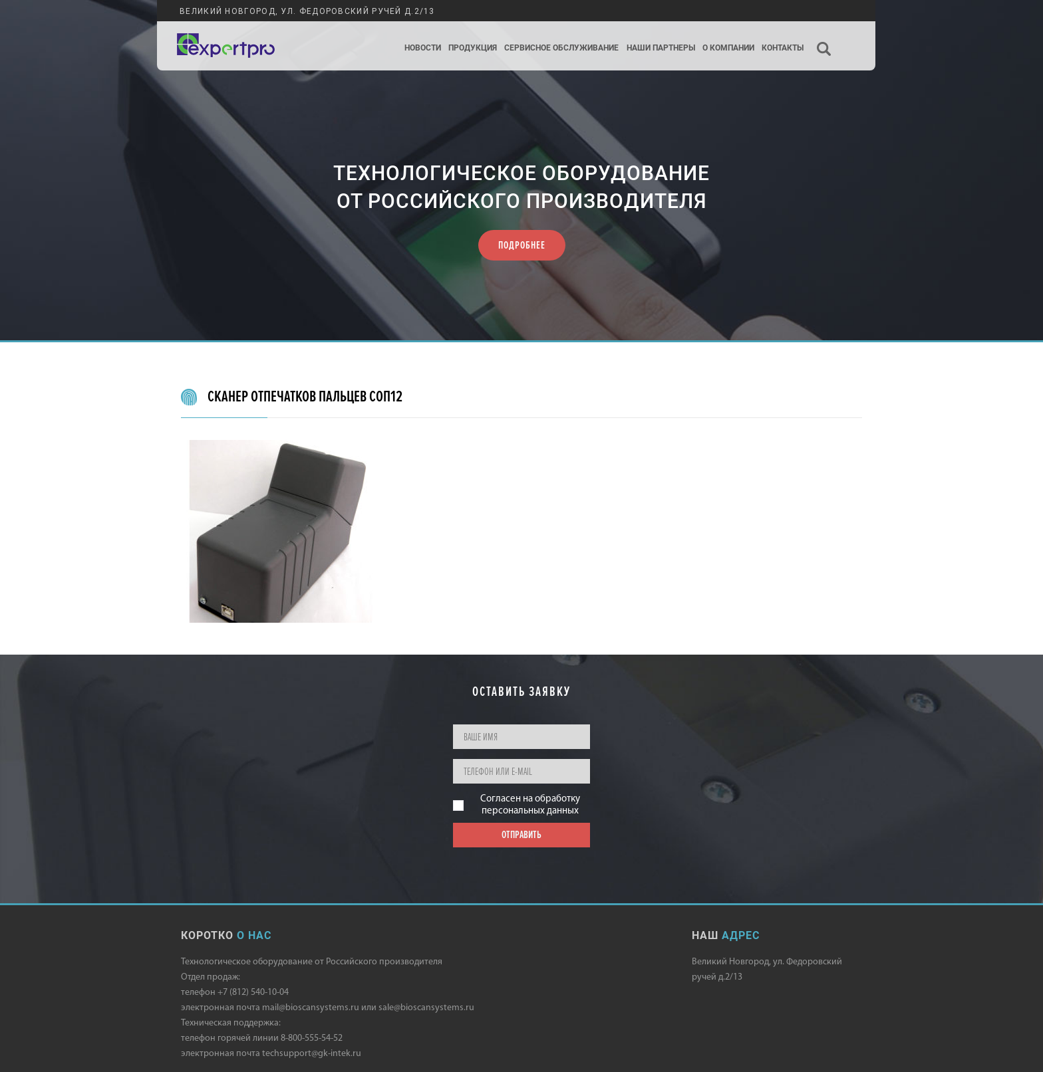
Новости (422, 48)
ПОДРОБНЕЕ (521, 245)
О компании (728, 48)
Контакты (783, 48)
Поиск (824, 37)
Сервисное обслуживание (561, 48)
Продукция (472, 48)
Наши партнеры (661, 48)
